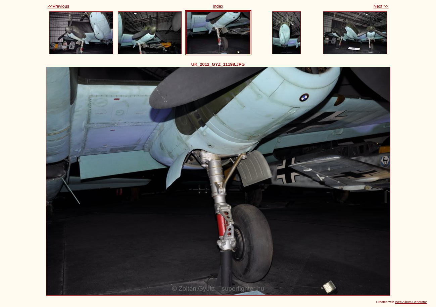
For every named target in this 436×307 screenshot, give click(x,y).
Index (218, 6)
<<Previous (58, 6)
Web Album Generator (411, 302)
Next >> (381, 6)
